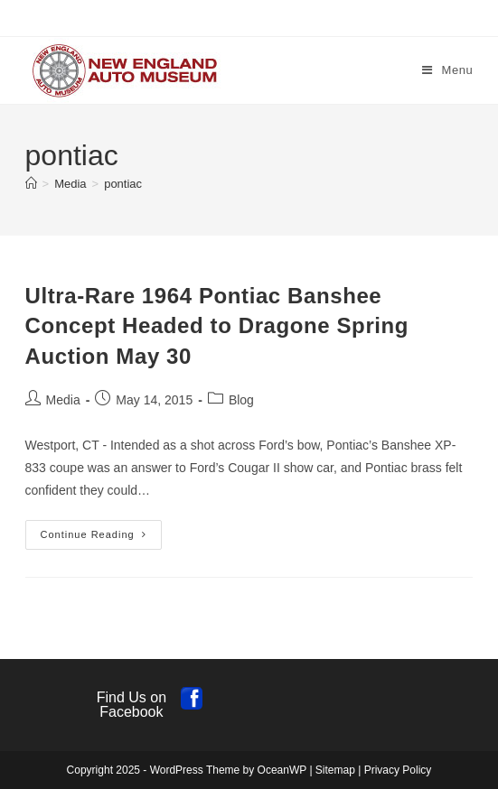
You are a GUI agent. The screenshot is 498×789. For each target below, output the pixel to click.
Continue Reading (101, 539)
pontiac (123, 183)
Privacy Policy (398, 770)
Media (63, 400)
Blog (241, 400)
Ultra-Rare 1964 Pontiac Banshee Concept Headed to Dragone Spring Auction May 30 (217, 325)
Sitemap (335, 770)
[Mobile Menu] (448, 70)
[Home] (31, 183)
